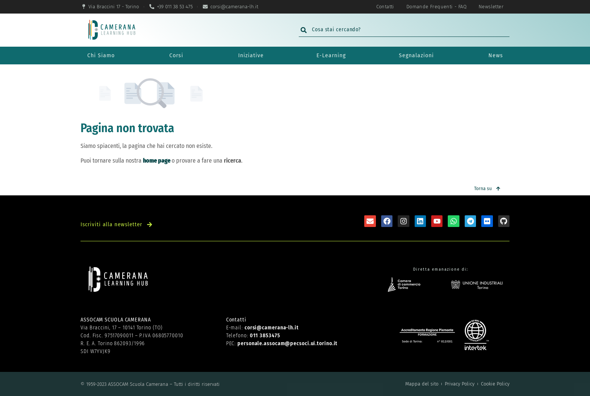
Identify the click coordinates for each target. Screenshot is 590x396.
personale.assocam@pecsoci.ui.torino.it (287, 343)
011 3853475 (265, 335)
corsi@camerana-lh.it (272, 327)
